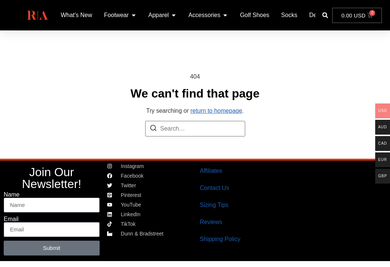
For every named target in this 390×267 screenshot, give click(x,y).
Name (12, 195)
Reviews (211, 222)
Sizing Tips (214, 205)
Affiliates (211, 171)
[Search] (153, 129)
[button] (325, 15)
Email (11, 219)
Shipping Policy (220, 239)
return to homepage (216, 111)
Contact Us (214, 188)
